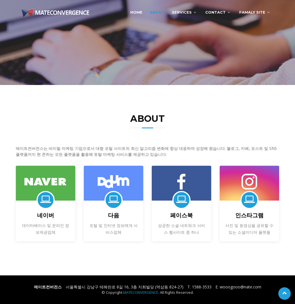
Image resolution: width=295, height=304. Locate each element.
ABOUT (157, 12)
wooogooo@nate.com (240, 287)
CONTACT (215, 12)
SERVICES (182, 12)
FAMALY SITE (252, 12)
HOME (136, 12)
